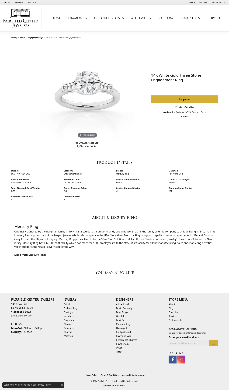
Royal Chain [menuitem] (122, 343)
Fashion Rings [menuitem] (71, 308)
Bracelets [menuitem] (68, 327)
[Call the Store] (21, 311)
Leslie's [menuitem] (120, 320)
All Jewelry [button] (141, 18)
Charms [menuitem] (68, 331)
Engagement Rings (35, 37)
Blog (171, 308)
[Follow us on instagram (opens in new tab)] (181, 359)
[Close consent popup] (62, 385)
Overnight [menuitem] (121, 327)
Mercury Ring (122, 173)
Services (173, 316)
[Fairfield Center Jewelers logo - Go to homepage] (22, 18)
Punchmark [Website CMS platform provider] (120, 385)
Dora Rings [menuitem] (122, 312)
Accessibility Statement (133, 375)
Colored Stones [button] (109, 18)
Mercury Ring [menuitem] (123, 324)
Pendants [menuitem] (69, 320)
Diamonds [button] (77, 18)
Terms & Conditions (110, 375)
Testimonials (175, 320)
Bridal (22, 37)
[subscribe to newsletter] (213, 343)
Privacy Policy (90, 375)
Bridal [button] (55, 18)
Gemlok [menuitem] (120, 316)
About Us (173, 304)
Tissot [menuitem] (119, 351)
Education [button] (190, 18)
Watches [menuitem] (68, 335)
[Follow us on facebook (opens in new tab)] (173, 359)
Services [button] (215, 18)
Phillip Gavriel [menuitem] (123, 331)
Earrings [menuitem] (68, 312)
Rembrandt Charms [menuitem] (126, 339)
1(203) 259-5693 (87, 146)
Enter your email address (184, 337)
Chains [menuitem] (67, 324)
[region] (87, 91)
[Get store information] (21, 315)
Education (174, 312)
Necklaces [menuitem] (69, 316)
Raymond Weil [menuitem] (124, 335)
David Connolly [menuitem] (124, 308)
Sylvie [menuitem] (119, 347)
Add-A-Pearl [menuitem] (122, 304)
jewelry (14, 37)
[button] (191, 2)
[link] (7, 2)
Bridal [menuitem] (67, 304)
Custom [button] (166, 18)
